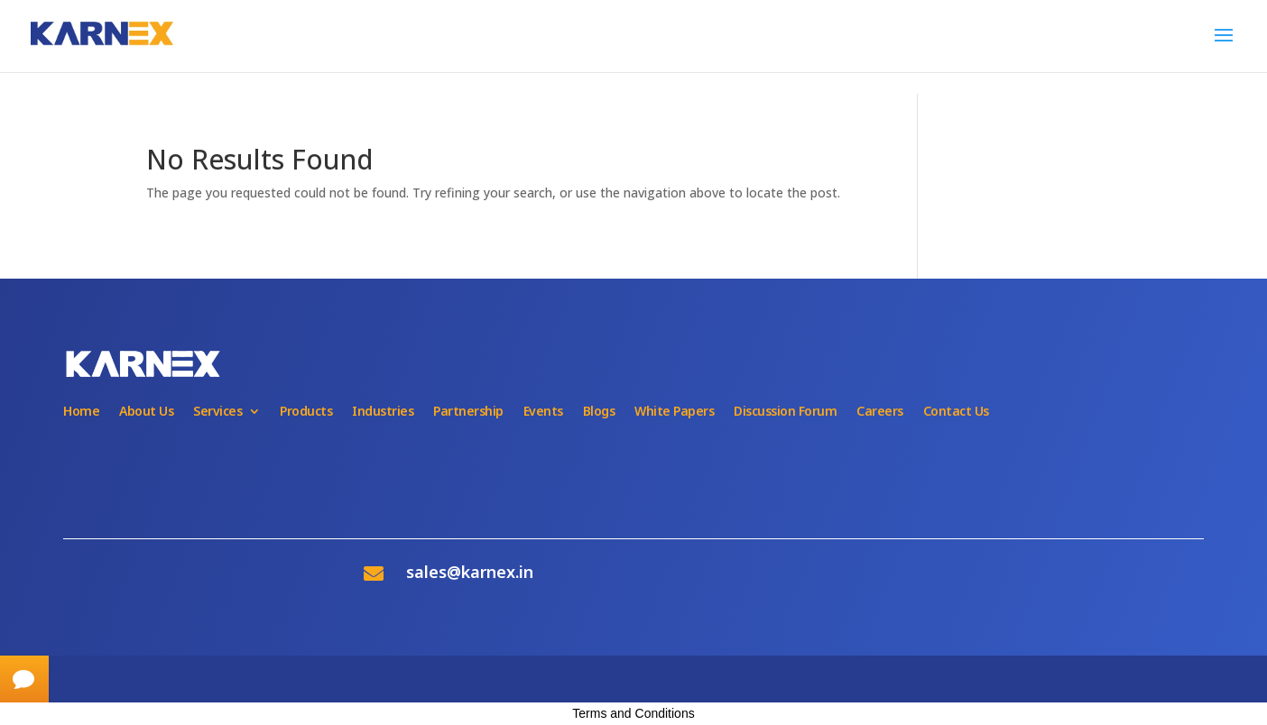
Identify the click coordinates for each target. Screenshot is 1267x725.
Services (217, 410)
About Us (146, 410)
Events (543, 410)
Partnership (468, 410)
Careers (879, 410)
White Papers (674, 410)
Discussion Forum (785, 410)
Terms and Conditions (633, 713)
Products (306, 410)
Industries (382, 410)
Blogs (599, 410)
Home (81, 410)
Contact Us (956, 410)
